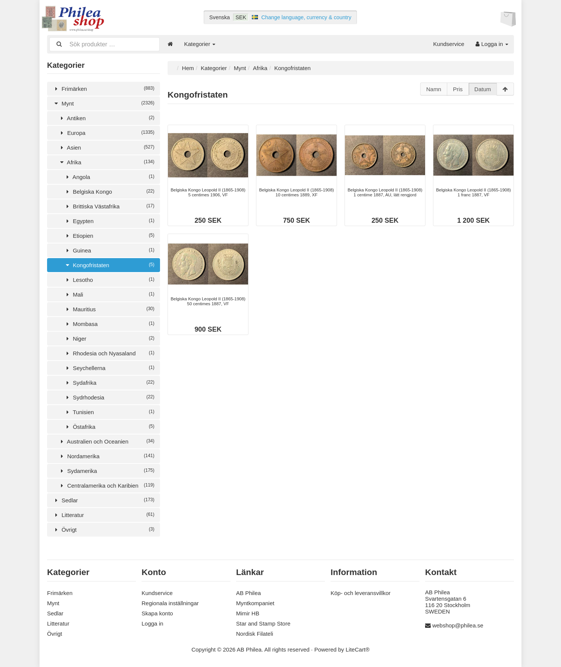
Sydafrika (109, 382)
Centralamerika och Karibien (106, 485)
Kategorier (199, 44)
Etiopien (109, 235)
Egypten (109, 220)
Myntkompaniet (255, 602)
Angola (109, 176)
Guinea (109, 249)
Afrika (106, 161)
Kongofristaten (109, 264)
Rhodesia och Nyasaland (109, 352)
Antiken (106, 117)
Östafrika (109, 426)
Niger (109, 338)
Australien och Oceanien (106, 441)
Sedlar (103, 499)
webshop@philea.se (457, 624)
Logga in (492, 44)
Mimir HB (247, 612)
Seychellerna (109, 367)
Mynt (103, 102)
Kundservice (449, 44)
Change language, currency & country (306, 17)
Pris (458, 88)
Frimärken (103, 88)
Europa (106, 132)
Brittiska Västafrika (109, 205)
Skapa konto (157, 612)
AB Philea (248, 592)
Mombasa (109, 323)
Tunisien (109, 411)
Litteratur (103, 514)
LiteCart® (358, 649)
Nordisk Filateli (254, 633)
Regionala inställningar (170, 602)
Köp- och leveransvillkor (360, 592)
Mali (109, 294)
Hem (188, 67)
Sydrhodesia (109, 396)
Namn (433, 88)
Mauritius (109, 308)
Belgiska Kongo (109, 191)
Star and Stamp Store (263, 623)
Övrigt (103, 529)
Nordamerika (106, 455)
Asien (106, 147)
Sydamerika (106, 470)
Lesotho (109, 279)
